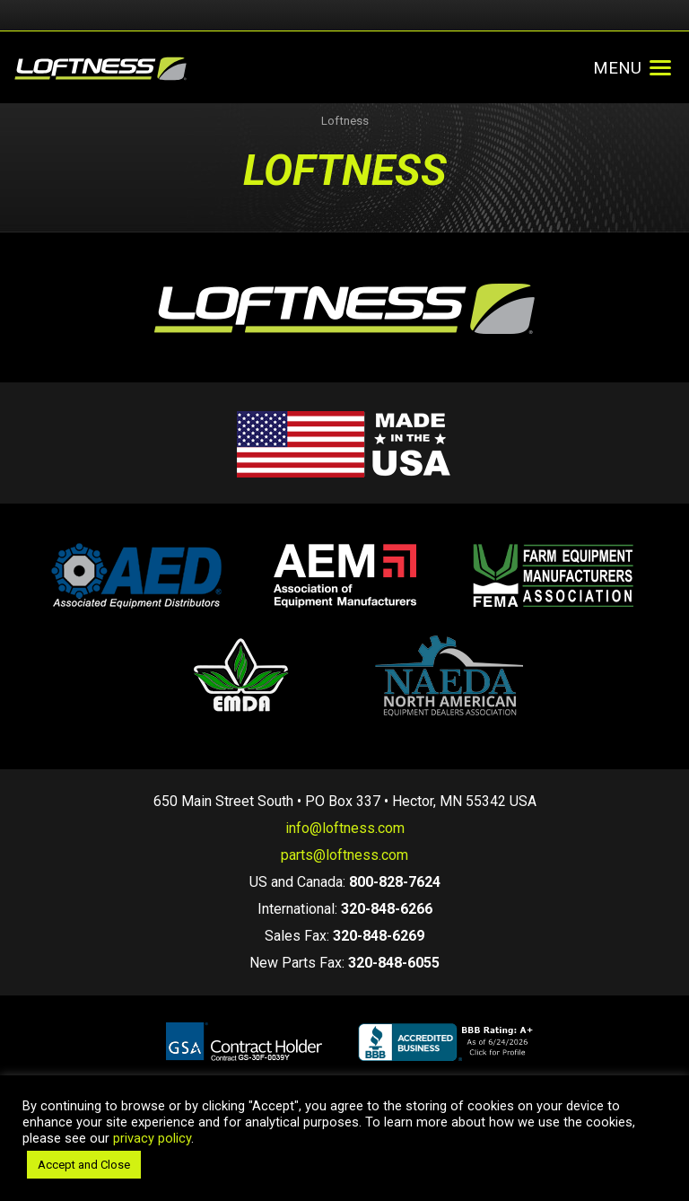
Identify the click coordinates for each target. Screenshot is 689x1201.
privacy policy (152, 1138)
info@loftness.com (345, 828)
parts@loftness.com (344, 854)
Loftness (345, 120)
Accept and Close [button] (84, 1164)
